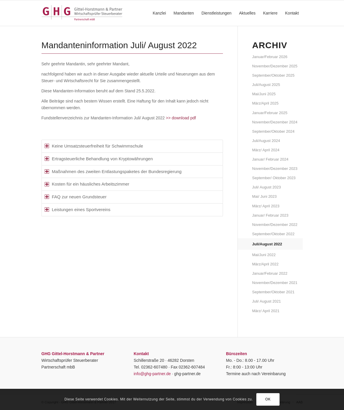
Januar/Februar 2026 (269, 57)
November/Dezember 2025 (275, 66)
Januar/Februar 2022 (269, 273)
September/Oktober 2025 (273, 75)
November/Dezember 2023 (275, 168)
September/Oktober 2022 (273, 234)
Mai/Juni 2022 (264, 255)
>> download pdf (181, 118)
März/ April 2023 (266, 206)
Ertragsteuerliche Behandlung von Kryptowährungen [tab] (99, 158)
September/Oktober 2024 (273, 131)
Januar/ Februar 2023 (270, 215)
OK (268, 399)
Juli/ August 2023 (266, 187)
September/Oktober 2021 (273, 292)
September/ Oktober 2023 (274, 178)
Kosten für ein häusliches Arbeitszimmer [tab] (87, 183)
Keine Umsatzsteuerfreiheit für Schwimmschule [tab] (94, 145)
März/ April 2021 (266, 311)
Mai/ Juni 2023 (264, 196)
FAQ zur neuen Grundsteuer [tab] (76, 196)
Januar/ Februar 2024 (270, 159)
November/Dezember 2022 (275, 224)
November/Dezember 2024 (275, 122)
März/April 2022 (265, 264)
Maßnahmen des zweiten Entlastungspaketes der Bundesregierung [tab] (113, 171)
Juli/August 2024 (266, 141)
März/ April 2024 (266, 150)
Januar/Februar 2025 (269, 113)
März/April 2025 (265, 103)
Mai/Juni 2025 (264, 94)
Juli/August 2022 (267, 244)
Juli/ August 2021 (266, 301)
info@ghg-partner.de (152, 373)
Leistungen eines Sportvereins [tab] (78, 209)
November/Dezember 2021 (275, 282)
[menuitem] (159, 13)
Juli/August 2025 (266, 84)
